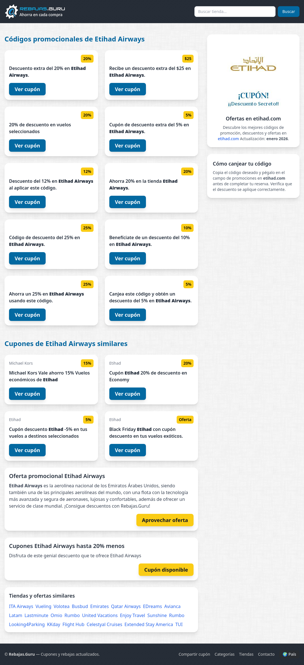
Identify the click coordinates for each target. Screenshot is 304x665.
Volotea (62, 606)
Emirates (99, 606)
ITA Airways (21, 606)
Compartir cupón (194, 654)
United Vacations (100, 615)
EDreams (152, 606)
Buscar (288, 11)
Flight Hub (74, 624)
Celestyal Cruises (104, 624)
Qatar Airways (126, 606)
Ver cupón (27, 89)
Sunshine (157, 615)
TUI (179, 624)
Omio (56, 615)
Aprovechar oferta (165, 520)
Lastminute (36, 615)
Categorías (225, 654)
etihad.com (228, 138)
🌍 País (289, 654)
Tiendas (246, 654)
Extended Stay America (149, 624)
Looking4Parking (27, 624)
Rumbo (72, 615)
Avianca (172, 606)
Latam (15, 615)
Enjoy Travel (132, 615)
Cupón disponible (166, 569)
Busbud (80, 606)
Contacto (266, 654)
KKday (53, 624)
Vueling (43, 606)
